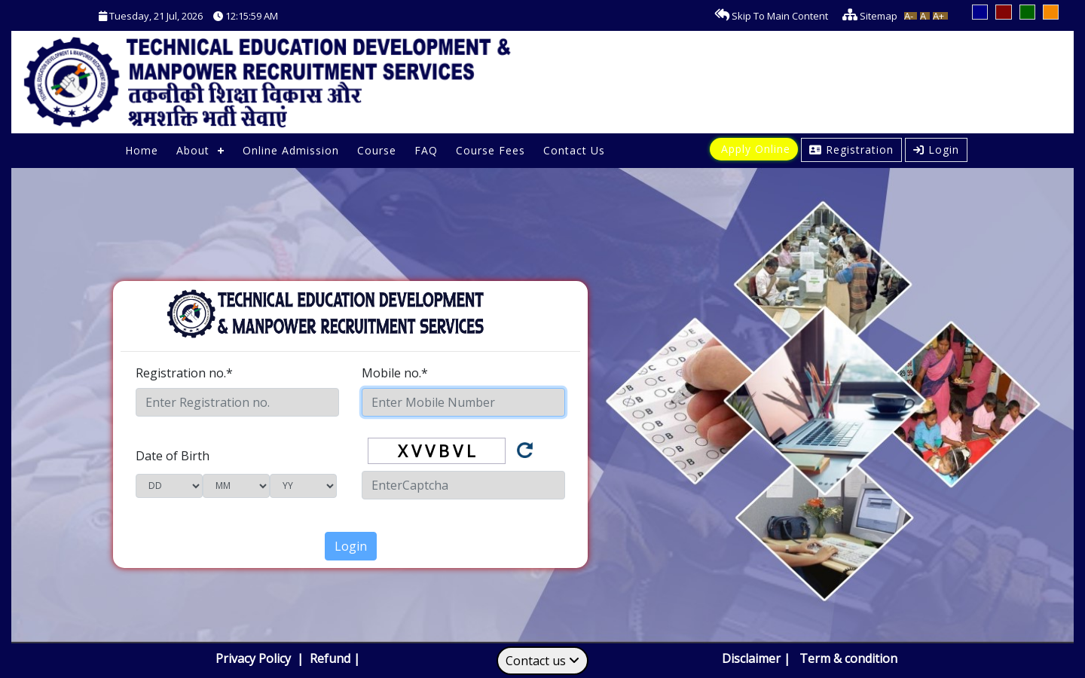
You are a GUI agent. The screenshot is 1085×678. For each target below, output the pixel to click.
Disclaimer (751, 658)
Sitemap (866, 16)
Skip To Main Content (767, 16)
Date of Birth (172, 455)
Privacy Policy (254, 658)
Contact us (542, 660)
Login (936, 149)
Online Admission (291, 150)
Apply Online (755, 149)
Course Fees (490, 150)
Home (141, 150)
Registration (851, 149)
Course (376, 150)
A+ (938, 16)
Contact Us (574, 150)
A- (908, 16)
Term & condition (848, 658)
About (192, 150)
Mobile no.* (395, 373)
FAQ (426, 150)
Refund (330, 658)
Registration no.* (184, 373)
